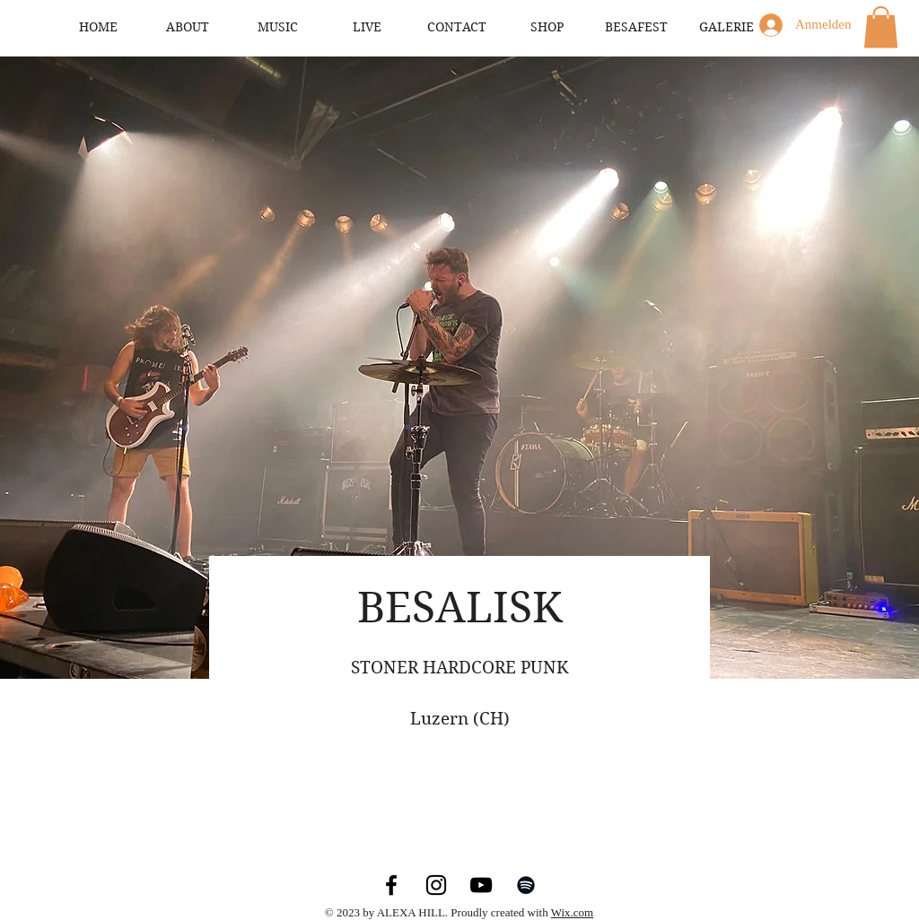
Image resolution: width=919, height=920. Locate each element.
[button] (880, 27)
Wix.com (572, 912)
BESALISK (460, 607)
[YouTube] (481, 885)
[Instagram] (436, 885)
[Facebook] (391, 885)
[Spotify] (525, 885)
